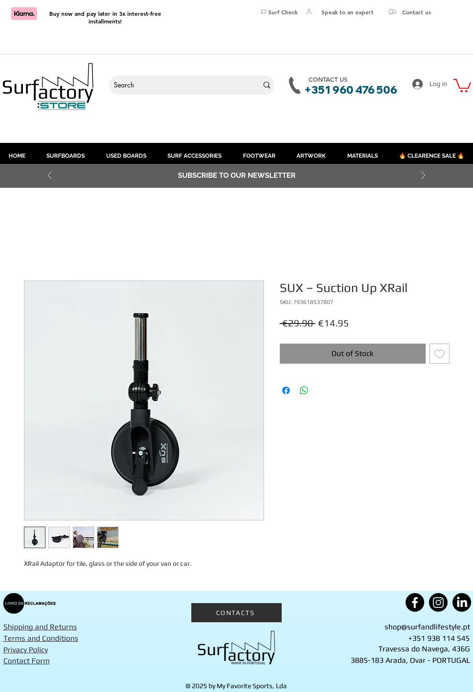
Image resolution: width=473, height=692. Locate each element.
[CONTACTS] (236, 612)
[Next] (423, 176)
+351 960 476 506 (350, 90)
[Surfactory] (236, 647)
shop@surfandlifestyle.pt (427, 626)
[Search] (177, 85)
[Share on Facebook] (286, 390)
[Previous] (50, 176)
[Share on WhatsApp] (304, 390)
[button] (462, 84)
